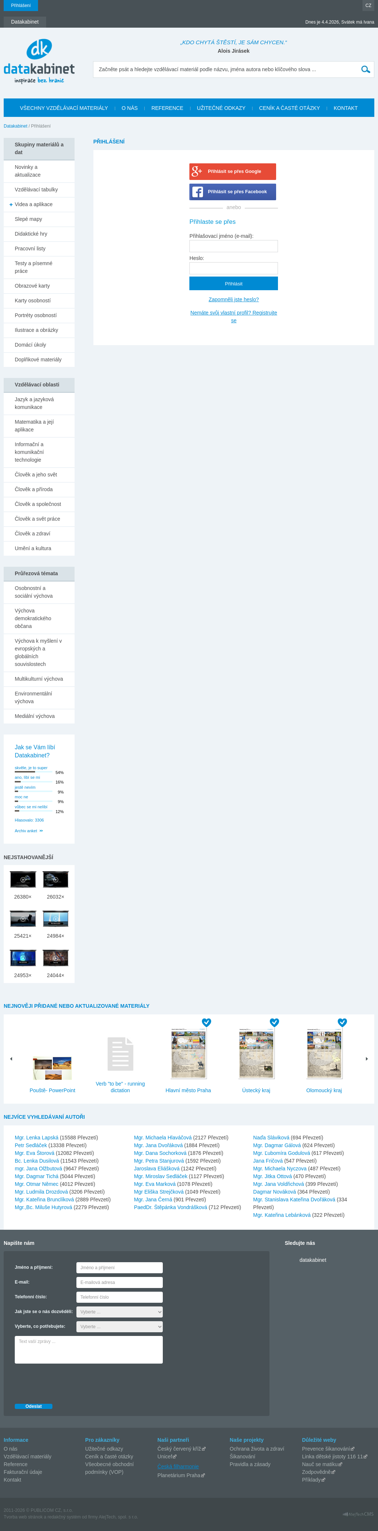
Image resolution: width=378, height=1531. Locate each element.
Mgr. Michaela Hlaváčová (163, 1138)
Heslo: (196, 258)
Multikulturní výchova (39, 679)
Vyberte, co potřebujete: (40, 1326)
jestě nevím (25, 787)
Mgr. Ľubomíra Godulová (282, 1153)
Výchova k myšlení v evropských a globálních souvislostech (38, 652)
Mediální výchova (35, 716)
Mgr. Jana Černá (153, 1199)
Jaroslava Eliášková (157, 1168)
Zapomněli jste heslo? (234, 299)
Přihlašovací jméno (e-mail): (221, 236)
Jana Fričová (268, 1161)
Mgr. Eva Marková (155, 1184)
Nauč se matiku (319, 1464)
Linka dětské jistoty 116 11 (332, 1456)
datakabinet (312, 1260)
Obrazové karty (32, 286)
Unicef (165, 1456)
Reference (16, 1464)
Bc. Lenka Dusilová (38, 1161)
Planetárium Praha (179, 1475)
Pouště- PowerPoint (52, 1090)
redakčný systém (64, 1517)
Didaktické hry (31, 234)
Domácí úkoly (30, 345)
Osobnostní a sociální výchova (34, 592)
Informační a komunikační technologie (29, 452)
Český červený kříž (179, 1449)
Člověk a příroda (34, 489)
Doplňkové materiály (38, 359)
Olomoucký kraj (324, 1090)
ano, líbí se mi (27, 777)
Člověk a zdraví (32, 534)
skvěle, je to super (31, 768)
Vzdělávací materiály (27, 1456)
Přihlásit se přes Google (234, 171)
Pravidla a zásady (250, 1464)
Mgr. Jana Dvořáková (159, 1145)
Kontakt (12, 1480)
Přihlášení (21, 5)
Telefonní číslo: (31, 1296)
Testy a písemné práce (33, 267)
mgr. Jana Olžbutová (39, 1168)
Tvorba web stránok (23, 1517)
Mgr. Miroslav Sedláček (161, 1176)
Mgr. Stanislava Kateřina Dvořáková (295, 1199)
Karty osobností (33, 300)
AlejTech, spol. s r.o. (118, 1517)
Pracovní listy (30, 248)
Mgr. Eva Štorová (35, 1153)
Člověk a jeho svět (36, 475)
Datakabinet (15, 126)
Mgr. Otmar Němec (37, 1184)
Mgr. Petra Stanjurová (159, 1161)
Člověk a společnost (38, 504)
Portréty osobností (36, 315)
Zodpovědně (316, 1472)
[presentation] (71, 1381)
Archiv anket (26, 831)
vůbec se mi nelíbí (31, 807)
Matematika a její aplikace (34, 426)
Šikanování (242, 1456)
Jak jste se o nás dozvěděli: (44, 1311)
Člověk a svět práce (37, 519)
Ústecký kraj (256, 1090)
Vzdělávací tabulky (36, 189)
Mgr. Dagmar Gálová (277, 1145)
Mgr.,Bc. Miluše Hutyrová (44, 1207)
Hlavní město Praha (188, 1090)
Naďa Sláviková (272, 1138)
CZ (368, 5)
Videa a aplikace (33, 204)
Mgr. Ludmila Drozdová (42, 1192)
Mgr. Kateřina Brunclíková (45, 1199)
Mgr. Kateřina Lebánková (282, 1215)
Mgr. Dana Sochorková (161, 1153)
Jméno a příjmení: (34, 1267)
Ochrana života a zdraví (257, 1449)
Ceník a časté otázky (109, 1456)
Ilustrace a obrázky (36, 330)
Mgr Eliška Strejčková (159, 1192)
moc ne (21, 797)
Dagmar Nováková (275, 1192)
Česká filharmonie (178, 1466)
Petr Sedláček (31, 1145)
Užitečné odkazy (104, 1449)
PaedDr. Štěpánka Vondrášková (171, 1207)
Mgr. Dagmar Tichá (37, 1176)
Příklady (311, 1480)
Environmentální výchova (33, 697)
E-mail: (22, 1282)
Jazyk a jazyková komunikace (34, 403)
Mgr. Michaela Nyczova (280, 1168)
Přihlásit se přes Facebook (237, 191)
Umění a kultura (33, 548)
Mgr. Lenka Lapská (37, 1138)
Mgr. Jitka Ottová (273, 1176)
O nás (10, 1449)
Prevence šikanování (326, 1449)
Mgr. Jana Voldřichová (279, 1184)
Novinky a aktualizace (28, 171)
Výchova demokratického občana (33, 618)
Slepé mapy (28, 219)
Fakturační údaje (23, 1472)
